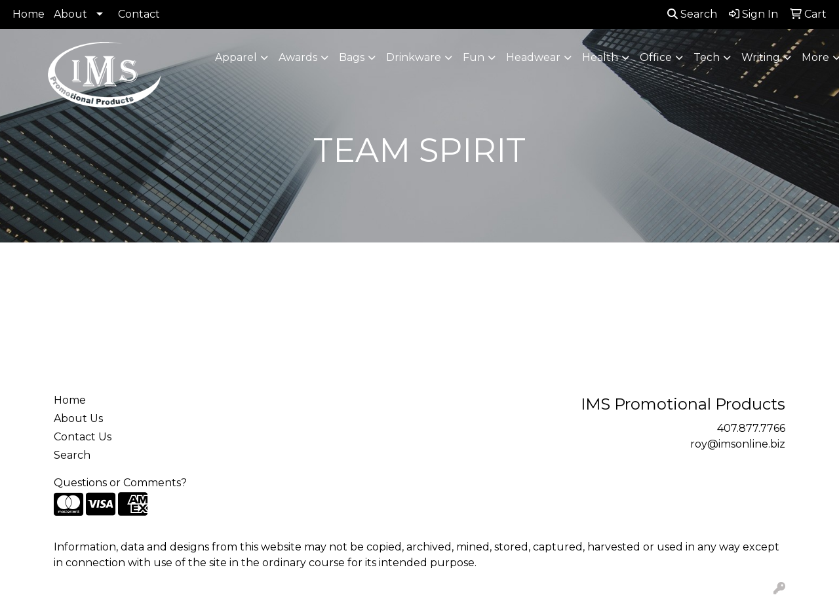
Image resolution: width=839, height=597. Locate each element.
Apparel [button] (236, 57)
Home (28, 14)
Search (692, 14)
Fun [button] (473, 57)
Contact (139, 14)
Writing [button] (760, 57)
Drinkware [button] (413, 57)
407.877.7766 (751, 428)
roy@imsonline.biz (737, 444)
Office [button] (656, 57)
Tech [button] (706, 57)
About (70, 14)
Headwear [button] (533, 57)
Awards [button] (298, 57)
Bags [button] (351, 57)
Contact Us (82, 437)
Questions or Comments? (120, 482)
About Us (78, 418)
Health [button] (600, 57)
